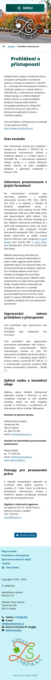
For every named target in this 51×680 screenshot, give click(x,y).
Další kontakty (13, 630)
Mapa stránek (9, 551)
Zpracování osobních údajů (16, 559)
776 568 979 (21, 617)
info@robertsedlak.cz (21, 456)
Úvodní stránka (25, 535)
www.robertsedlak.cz (14, 460)
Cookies (6, 563)
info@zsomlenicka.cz (21, 434)
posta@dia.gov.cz (13, 517)
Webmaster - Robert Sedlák (25, 675)
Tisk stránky (10, 567)
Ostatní (11, 46)
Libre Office (41, 242)
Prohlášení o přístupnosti (15, 555)
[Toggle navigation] (25, 8)
